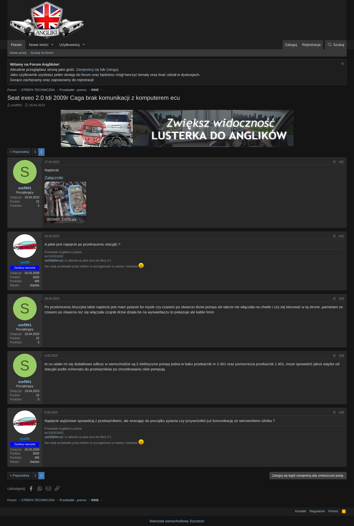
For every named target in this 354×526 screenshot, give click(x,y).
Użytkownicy (69, 45)
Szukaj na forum (42, 53)
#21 (341, 162)
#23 (341, 298)
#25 (341, 412)
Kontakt (300, 511)
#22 (341, 236)
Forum (16, 45)
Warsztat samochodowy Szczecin (177, 521)
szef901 (16, 105)
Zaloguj (112, 69)
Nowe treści (38, 45)
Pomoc (333, 511)
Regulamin (317, 511)
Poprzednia (21, 152)
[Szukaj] (336, 44)
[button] (52, 44)
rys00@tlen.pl (53, 260)
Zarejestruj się (87, 69)
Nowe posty (18, 53)
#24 (341, 355)
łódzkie (34, 285)
